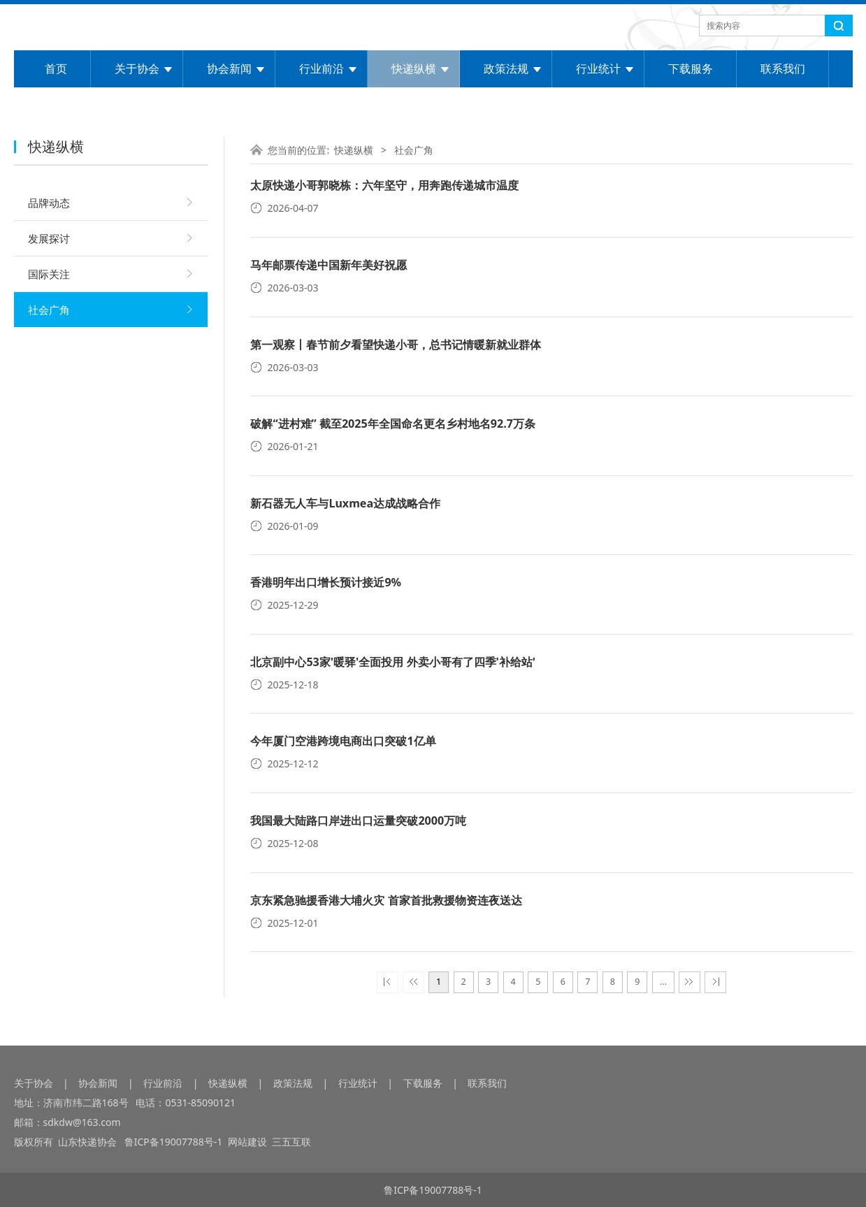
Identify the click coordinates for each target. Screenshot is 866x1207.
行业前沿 (321, 68)
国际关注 (49, 274)
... (663, 982)
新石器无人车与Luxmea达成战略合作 (345, 503)
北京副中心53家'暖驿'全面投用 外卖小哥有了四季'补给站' (392, 662)
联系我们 (782, 68)
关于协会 (137, 68)
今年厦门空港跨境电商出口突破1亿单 (342, 741)
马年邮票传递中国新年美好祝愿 (328, 265)
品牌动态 (49, 203)
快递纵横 (413, 68)
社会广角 (49, 310)
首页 (56, 68)
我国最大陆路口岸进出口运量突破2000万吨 (358, 820)
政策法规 (506, 68)
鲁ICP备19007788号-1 (175, 1141)
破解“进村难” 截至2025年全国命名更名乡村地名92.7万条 (392, 423)
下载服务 (690, 68)
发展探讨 (49, 238)
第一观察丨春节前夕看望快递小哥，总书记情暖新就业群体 (395, 344)
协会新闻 (229, 68)
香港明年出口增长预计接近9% (325, 582)
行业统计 (598, 68)
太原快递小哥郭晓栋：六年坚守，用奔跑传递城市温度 (384, 185)
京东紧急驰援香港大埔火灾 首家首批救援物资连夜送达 (385, 900)
